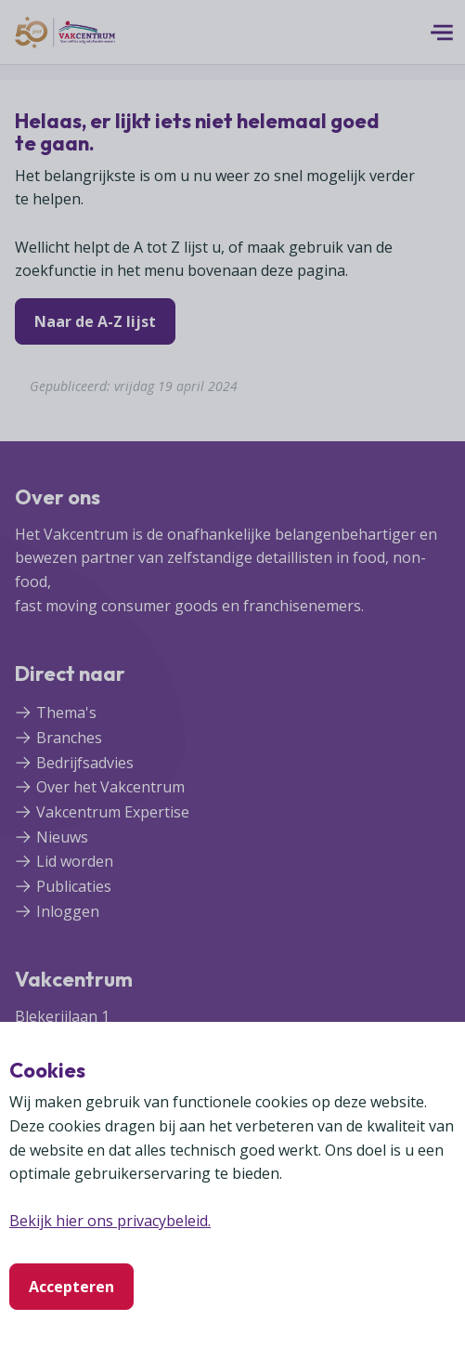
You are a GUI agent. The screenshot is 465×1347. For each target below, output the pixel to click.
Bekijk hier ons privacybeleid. (110, 1220)
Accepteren (71, 1286)
